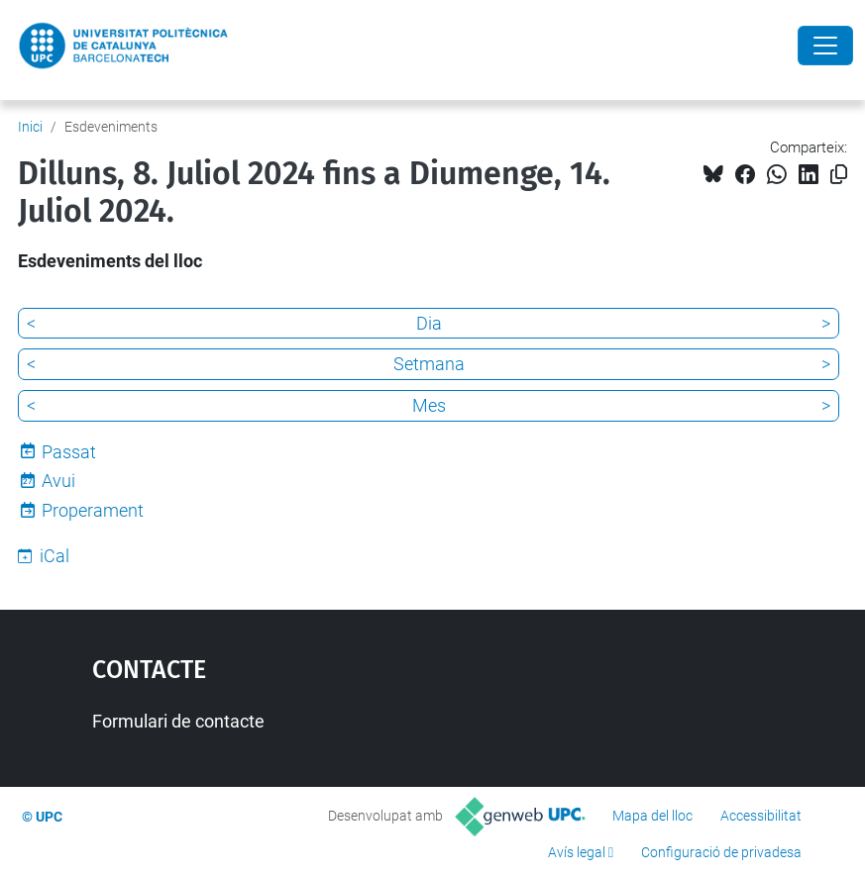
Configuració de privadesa (721, 852)
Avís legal (576, 852)
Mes (429, 405)
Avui (58, 480)
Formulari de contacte (178, 721)
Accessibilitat (761, 816)
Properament (93, 510)
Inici (30, 127)
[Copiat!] (838, 174)
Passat (69, 451)
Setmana (429, 363)
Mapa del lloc (652, 816)
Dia (429, 323)
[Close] (825, 45)
